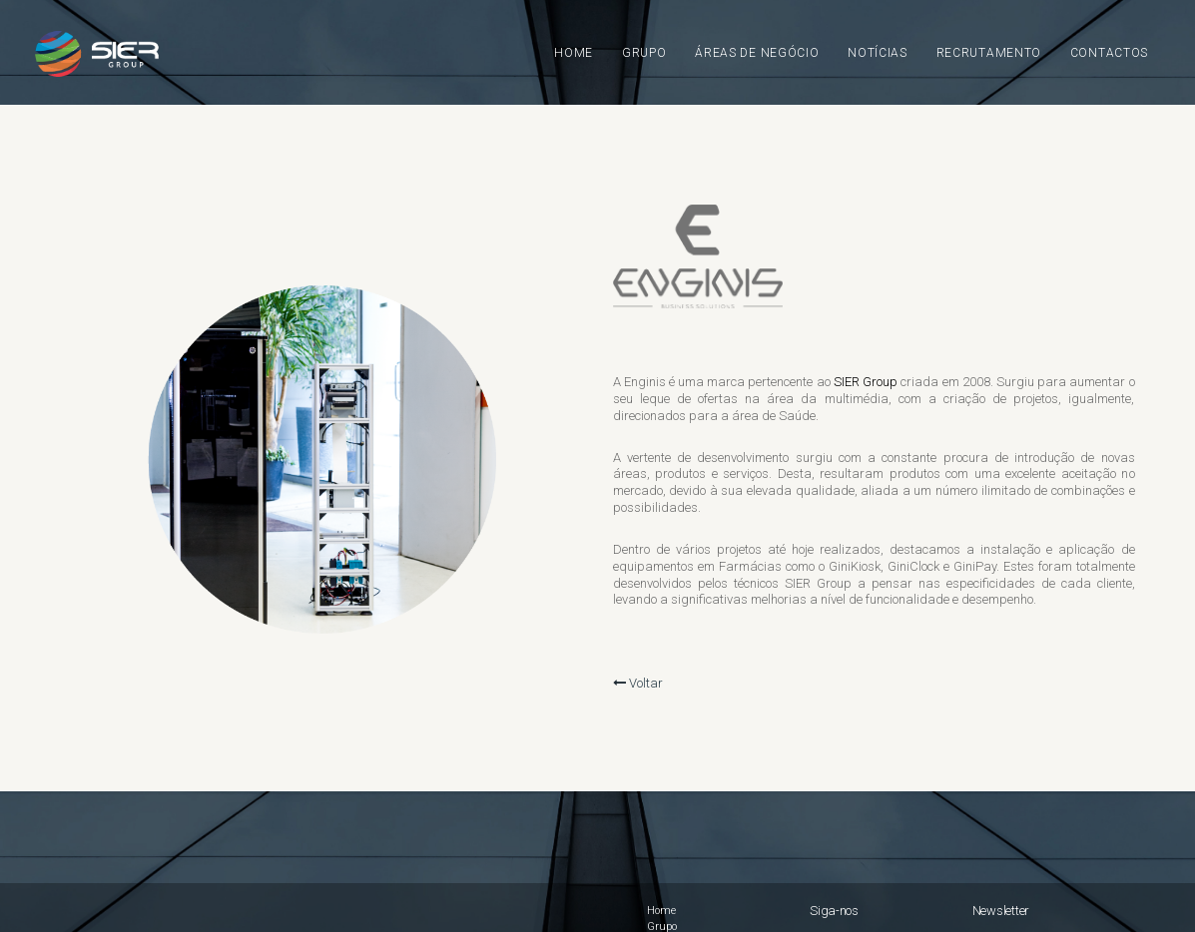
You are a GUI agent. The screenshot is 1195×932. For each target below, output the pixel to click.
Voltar (638, 683)
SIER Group (865, 381)
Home (661, 910)
